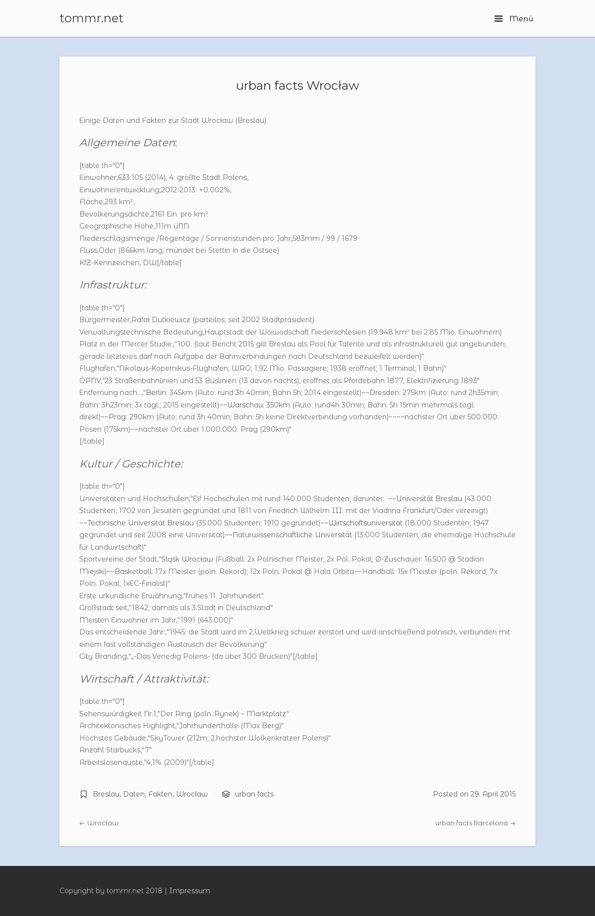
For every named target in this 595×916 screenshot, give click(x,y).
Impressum (189, 890)
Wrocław (192, 794)
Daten (134, 794)
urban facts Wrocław (297, 85)
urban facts (254, 794)
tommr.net (91, 18)
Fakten (160, 794)
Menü (513, 18)
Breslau (106, 794)
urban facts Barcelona (475, 823)
